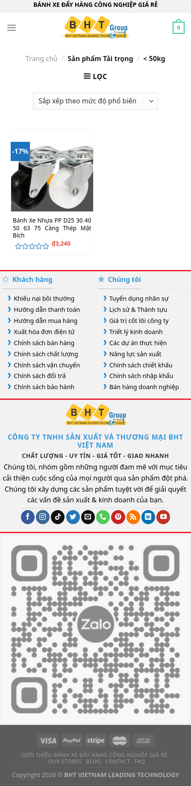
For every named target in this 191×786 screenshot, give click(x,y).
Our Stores (65, 761)
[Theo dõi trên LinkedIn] (148, 517)
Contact (117, 761)
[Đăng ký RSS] (133, 517)
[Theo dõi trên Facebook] (28, 517)
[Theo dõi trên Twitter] (73, 517)
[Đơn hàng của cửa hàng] (95, 101)
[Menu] (11, 27)
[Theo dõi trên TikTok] (58, 517)
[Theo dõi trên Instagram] (43, 517)
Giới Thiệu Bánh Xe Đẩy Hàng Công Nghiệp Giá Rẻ (94, 755)
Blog (93, 761)
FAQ (140, 761)
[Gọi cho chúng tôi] (103, 517)
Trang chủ (42, 58)
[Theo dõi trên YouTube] (163, 517)
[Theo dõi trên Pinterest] (118, 517)
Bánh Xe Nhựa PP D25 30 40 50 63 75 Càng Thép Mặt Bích (52, 228)
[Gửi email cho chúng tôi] (88, 517)
